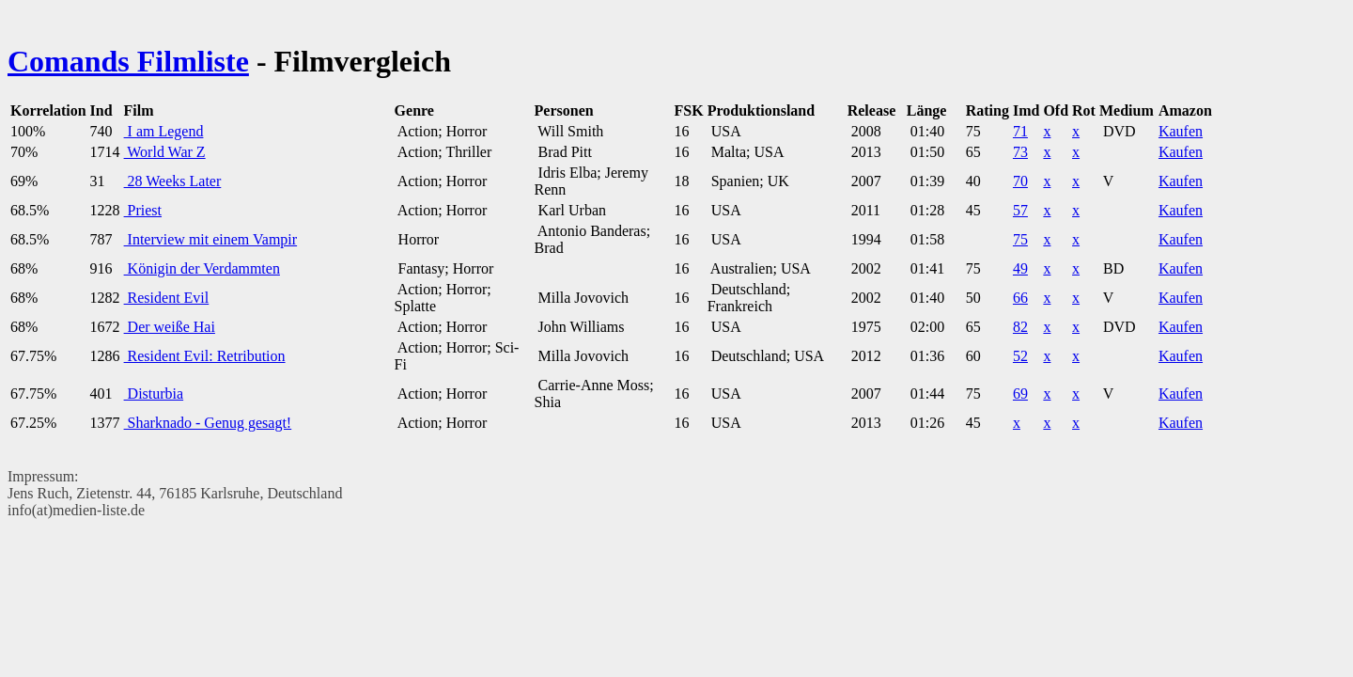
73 (1020, 152)
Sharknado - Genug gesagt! (208, 423)
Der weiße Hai (169, 327)
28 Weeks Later (173, 181)
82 (1020, 327)
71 (1020, 131)
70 (1020, 181)
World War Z (165, 152)
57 (1020, 210)
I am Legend (164, 131)
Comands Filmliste (128, 61)
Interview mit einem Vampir (211, 239)
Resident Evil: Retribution (205, 356)
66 (1020, 298)
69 (1020, 393)
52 (1020, 356)
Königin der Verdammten (202, 268)
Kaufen (1181, 131)
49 (1020, 268)
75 (1020, 239)
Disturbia (154, 393)
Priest (143, 210)
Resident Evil (167, 298)
